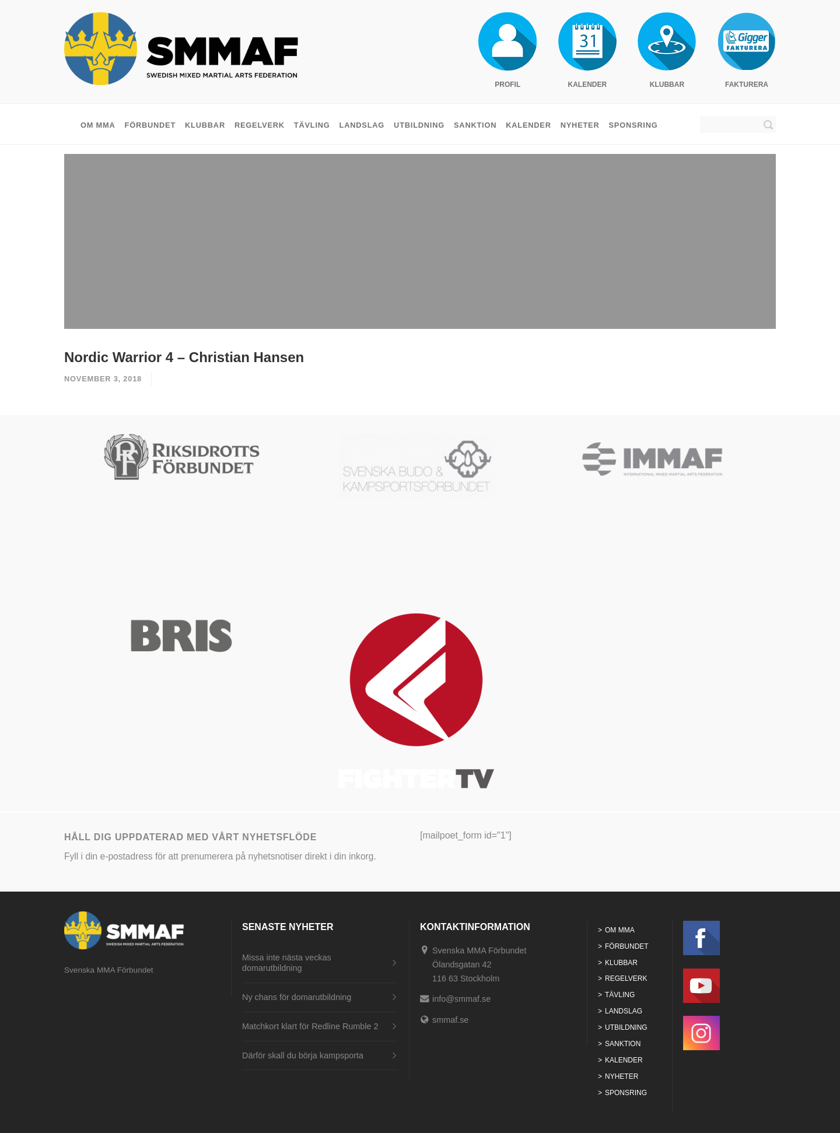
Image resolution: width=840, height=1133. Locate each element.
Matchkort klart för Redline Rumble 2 (310, 1026)
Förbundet (150, 125)
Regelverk (260, 125)
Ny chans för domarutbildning (296, 997)
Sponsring (632, 125)
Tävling (312, 125)
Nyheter (580, 125)
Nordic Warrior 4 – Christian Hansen (184, 357)
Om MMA (98, 125)
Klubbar (205, 125)
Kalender (528, 125)
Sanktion (475, 125)
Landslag (362, 125)
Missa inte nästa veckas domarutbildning (286, 963)
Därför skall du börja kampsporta (302, 1055)
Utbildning (419, 125)
